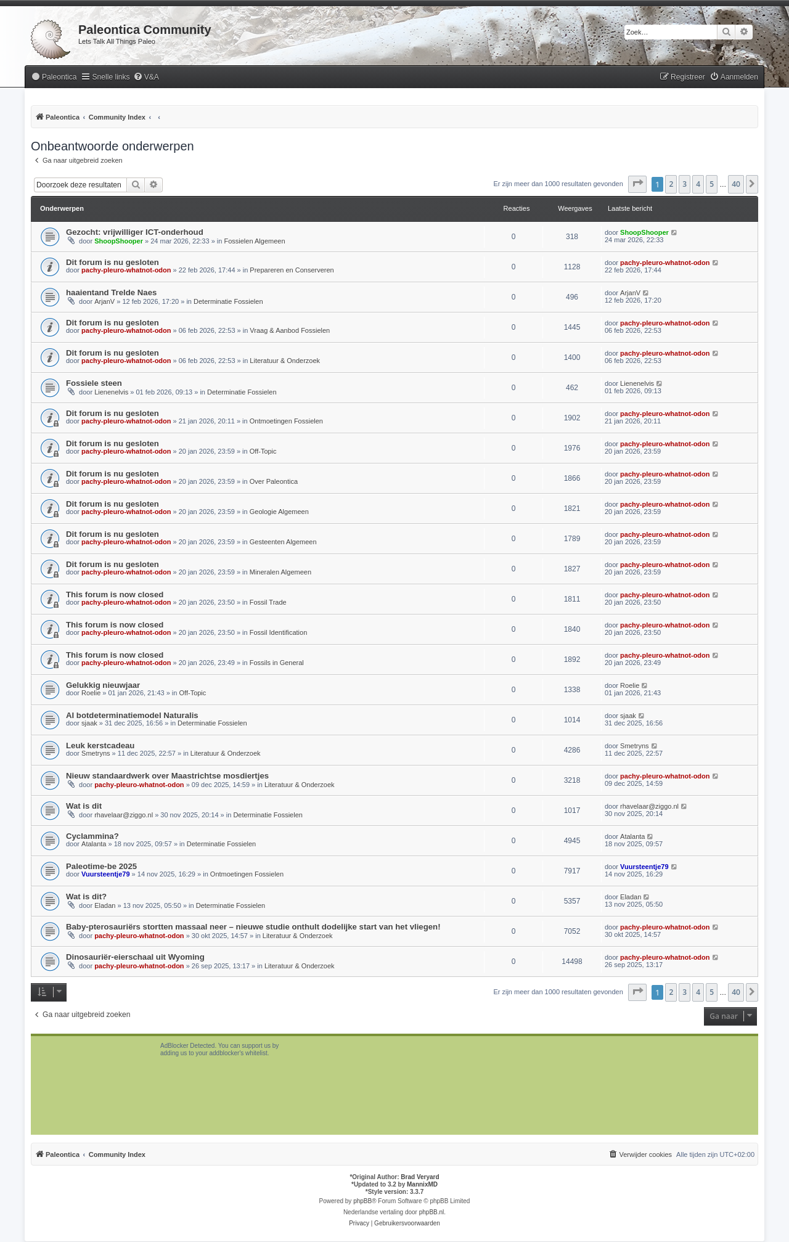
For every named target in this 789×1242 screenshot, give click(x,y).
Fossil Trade (268, 602)
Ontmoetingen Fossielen (286, 421)
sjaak (89, 723)
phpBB (362, 1201)
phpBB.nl (431, 1212)
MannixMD (422, 1184)
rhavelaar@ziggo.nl (123, 815)
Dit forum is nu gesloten (112, 262)
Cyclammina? (92, 836)
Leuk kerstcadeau (100, 745)
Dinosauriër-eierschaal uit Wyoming (135, 957)
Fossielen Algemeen (254, 241)
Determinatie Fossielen (228, 301)
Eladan (104, 905)
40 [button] (736, 184)
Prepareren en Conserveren (291, 270)
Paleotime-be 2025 (101, 866)
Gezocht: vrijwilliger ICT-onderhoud (134, 232)
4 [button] (698, 184)
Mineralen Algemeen (280, 572)
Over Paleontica (274, 481)
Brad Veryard (420, 1177)
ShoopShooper (118, 241)
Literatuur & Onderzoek (285, 360)
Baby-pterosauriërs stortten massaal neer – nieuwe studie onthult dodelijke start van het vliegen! (253, 926)
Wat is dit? (86, 896)
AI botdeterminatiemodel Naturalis (132, 715)
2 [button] (671, 184)
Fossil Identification (279, 632)
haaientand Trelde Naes (111, 292)
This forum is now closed (114, 594)
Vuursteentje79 (105, 874)
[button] (637, 184)
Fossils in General (277, 662)
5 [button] (711, 184)
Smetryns (95, 753)
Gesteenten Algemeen (283, 541)
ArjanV (104, 301)
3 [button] (684, 184)
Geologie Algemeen (279, 511)
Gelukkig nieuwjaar (103, 685)
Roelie (90, 693)
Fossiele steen (94, 383)
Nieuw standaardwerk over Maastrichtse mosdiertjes (167, 775)
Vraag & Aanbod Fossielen (290, 330)
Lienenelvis (111, 392)
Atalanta (93, 844)
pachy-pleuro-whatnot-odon (126, 270)
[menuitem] (53, 77)
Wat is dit (84, 806)
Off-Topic (263, 451)
